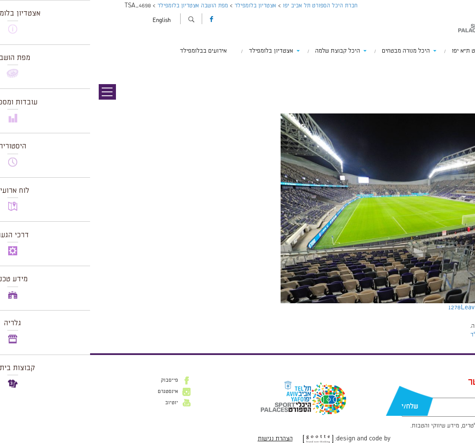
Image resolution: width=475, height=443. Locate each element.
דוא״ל (427, 393)
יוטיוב (81, 402)
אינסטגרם (78, 391)
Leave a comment (396, 308)
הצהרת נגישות (185, 439)
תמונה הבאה (460, 75)
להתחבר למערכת (446, 326)
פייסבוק (79, 380)
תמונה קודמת (459, 67)
